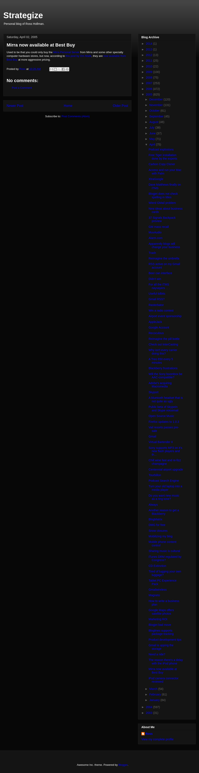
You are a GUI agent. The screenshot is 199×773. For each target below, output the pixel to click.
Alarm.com (156, 238)
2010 (149, 66)
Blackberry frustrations (163, 368)
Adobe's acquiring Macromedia (160, 384)
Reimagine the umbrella (164, 258)
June (152, 133)
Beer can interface (160, 273)
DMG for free (157, 525)
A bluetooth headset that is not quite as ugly (166, 399)
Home (68, 106)
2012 (149, 55)
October (154, 110)
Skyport (153, 392)
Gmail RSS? (157, 299)
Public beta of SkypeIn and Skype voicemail (163, 408)
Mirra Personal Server (66, 52)
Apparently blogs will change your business (164, 245)
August (154, 122)
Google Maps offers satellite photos (161, 611)
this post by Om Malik (78, 55)
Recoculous (156, 333)
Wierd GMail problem (162, 202)
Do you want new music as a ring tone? (164, 497)
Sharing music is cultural (164, 551)
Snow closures (158, 530)
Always (153, 504)
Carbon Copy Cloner (162, 164)
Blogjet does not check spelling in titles (163, 195)
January (154, 700)
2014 (149, 43)
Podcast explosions (161, 149)
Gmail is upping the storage (161, 647)
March (153, 689)
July (152, 127)
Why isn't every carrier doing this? (163, 351)
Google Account (159, 327)
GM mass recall (159, 226)
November (156, 105)
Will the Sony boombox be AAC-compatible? (165, 375)
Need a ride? (157, 654)
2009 (149, 72)
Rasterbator (156, 305)
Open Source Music (161, 416)
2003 (149, 712)
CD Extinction (157, 566)
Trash (152, 252)
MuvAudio (155, 232)
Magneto (154, 595)
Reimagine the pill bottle (164, 339)
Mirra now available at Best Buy (163, 670)
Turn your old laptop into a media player (165, 488)
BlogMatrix (155, 519)
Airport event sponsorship (165, 316)
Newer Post (15, 106)
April (152, 144)
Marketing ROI (158, 619)
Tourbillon (155, 475)
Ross (149, 733)
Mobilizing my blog (160, 536)
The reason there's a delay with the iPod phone (166, 661)
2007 (149, 83)
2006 (149, 89)
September (156, 116)
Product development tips (165, 639)
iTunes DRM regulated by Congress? (165, 558)
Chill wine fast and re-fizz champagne (165, 462)
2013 (149, 49)
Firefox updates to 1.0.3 (164, 421)
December (156, 99)
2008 (149, 77)
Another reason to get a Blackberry (164, 512)
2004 (149, 707)
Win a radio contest (161, 310)
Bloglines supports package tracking (161, 632)
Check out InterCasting (163, 344)
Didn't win (155, 279)
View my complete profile (157, 739)
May (152, 139)
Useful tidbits (157, 293)
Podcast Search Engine (164, 480)
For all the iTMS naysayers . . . (159, 286)
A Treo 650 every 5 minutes (161, 360)
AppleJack (155, 322)
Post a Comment (22, 87)
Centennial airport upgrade (166, 469)
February (155, 694)
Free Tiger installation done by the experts (163, 156)
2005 (149, 94)
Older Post (120, 106)
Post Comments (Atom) (76, 116)
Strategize (23, 15)
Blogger (122, 764)
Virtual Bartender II (161, 442)
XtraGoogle (156, 179)
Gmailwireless (158, 589)
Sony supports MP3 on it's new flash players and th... (165, 451)
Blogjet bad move (160, 624)
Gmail (152, 436)
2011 (149, 60)
